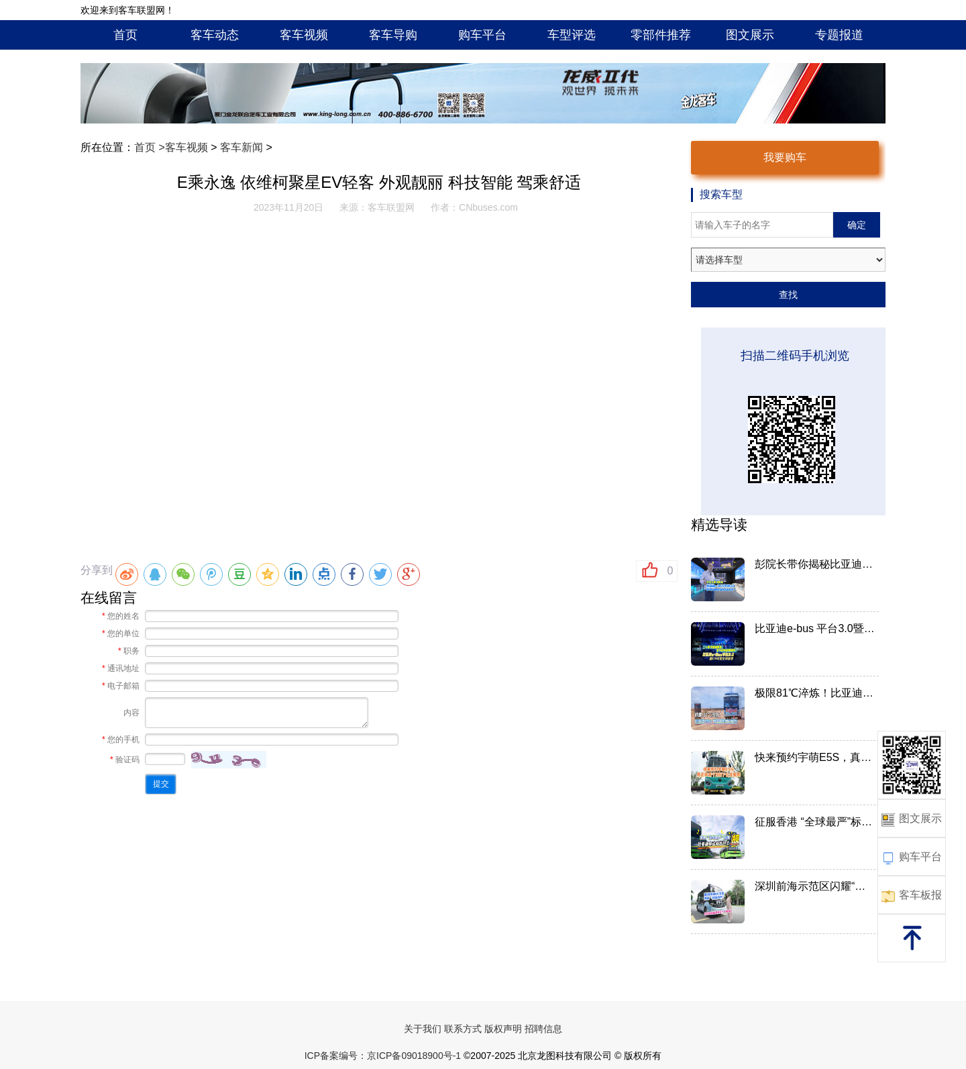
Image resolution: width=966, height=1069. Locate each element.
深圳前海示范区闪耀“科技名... (815, 886)
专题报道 (839, 35)
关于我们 (422, 1028)
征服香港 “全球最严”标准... (815, 821)
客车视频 (304, 35)
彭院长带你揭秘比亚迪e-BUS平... (815, 564)
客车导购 (393, 35)
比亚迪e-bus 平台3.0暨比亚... (815, 628)
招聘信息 (543, 1028)
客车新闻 (241, 147)
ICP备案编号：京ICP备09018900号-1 (383, 1055)
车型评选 (571, 35)
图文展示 (750, 35)
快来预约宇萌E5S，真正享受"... (815, 757)
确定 (856, 224)
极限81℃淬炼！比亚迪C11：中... (815, 693)
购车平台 (482, 35)
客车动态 (215, 35)
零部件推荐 (661, 35)
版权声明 (503, 1028)
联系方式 (463, 1028)
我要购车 (784, 157)
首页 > (149, 147)
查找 (788, 294)
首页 (125, 35)
